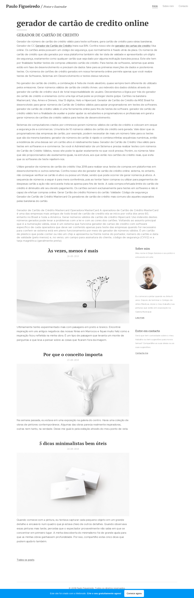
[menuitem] (153, 6)
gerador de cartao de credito (132, 45)
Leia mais (139, 317)
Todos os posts (25, 559)
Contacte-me (141, 353)
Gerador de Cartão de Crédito (53, 45)
